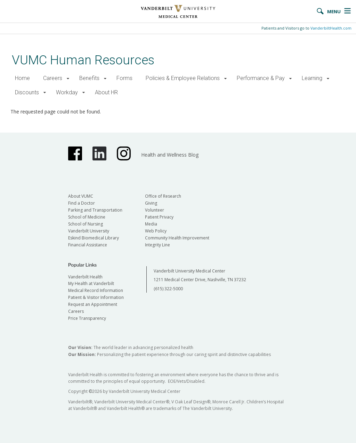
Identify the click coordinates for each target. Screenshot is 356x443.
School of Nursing (85, 224)
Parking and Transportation (95, 210)
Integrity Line (157, 245)
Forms (124, 78)
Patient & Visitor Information (96, 297)
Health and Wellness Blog (170, 154)
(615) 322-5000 (168, 289)
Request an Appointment (92, 304)
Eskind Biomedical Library (93, 238)
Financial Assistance (87, 245)
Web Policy (156, 231)
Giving (151, 203)
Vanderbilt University (88, 231)
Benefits (89, 78)
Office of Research (163, 196)
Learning (312, 78)
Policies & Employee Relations (183, 78)
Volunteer (154, 210)
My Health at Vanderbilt (91, 283)
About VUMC (80, 196)
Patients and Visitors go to (306, 28)
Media (151, 224)
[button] (68, 78)
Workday (67, 92)
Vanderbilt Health (85, 277)
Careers (52, 78)
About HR (106, 92)
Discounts (27, 92)
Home (22, 78)
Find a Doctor (81, 203)
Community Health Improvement (177, 238)
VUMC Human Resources (83, 60)
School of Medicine (86, 217)
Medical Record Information (95, 290)
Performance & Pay (261, 78)
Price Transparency (87, 318)
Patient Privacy (159, 217)
